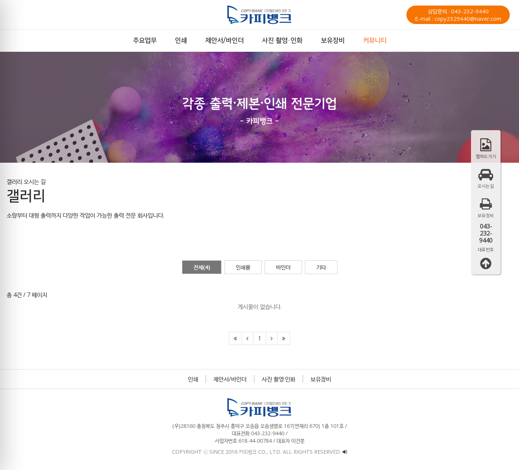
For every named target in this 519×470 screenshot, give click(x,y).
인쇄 (193, 379)
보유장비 (320, 379)
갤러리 (14, 181)
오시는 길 (35, 181)
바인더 (283, 267)
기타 (321, 267)
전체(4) (201, 267)
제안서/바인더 (230, 379)
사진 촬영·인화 (278, 379)
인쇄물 (243, 267)
